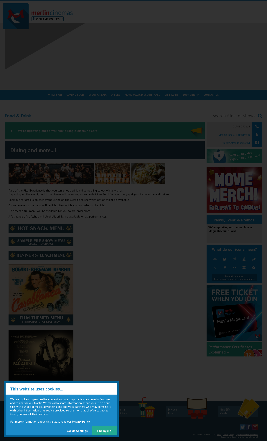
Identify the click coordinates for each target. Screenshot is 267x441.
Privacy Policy (81, 421)
